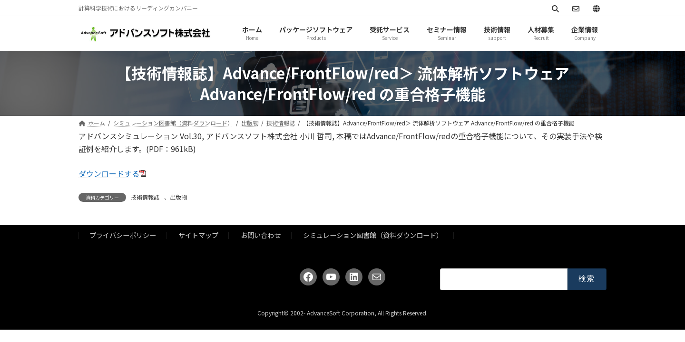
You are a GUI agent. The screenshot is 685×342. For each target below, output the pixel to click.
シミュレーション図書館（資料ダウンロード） (373, 235)
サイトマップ (198, 235)
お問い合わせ (261, 235)
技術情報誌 (145, 197)
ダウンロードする (108, 173)
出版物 (178, 197)
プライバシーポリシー (122, 235)
